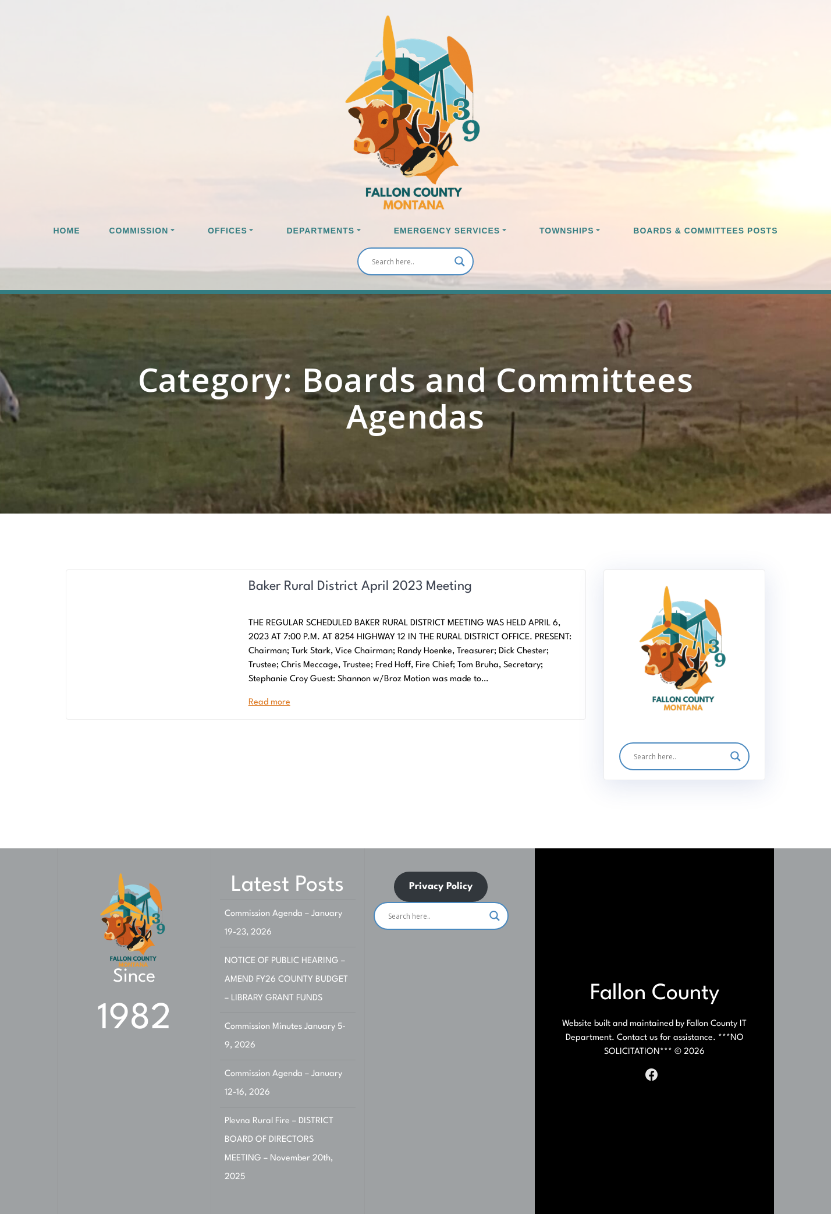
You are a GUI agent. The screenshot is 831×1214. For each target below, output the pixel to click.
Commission (139, 230)
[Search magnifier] (460, 261)
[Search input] (410, 261)
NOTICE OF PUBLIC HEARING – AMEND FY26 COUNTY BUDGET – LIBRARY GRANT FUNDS (286, 980)
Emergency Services (447, 230)
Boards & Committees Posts (705, 230)
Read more (269, 702)
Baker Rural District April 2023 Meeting (360, 586)
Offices (227, 230)
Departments (320, 230)
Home (67, 230)
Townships (566, 230)
